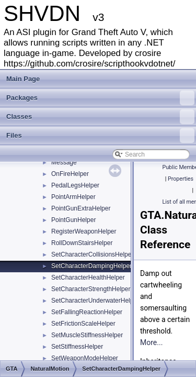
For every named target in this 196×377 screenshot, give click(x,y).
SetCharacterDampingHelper (91, 266)
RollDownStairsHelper (81, 243)
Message (64, 162)
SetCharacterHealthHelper (88, 277)
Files (100, 135)
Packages (100, 98)
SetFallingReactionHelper (86, 312)
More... (151, 342)
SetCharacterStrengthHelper (90, 289)
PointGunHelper (73, 220)
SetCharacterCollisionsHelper (92, 254)
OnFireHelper (70, 174)
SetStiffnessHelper (77, 346)
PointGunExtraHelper (80, 208)
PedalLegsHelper (75, 185)
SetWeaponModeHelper (84, 358)
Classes (100, 116)
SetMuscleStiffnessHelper (87, 335)
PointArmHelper (73, 197)
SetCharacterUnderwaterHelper (95, 300)
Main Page (23, 79)
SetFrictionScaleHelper (83, 323)
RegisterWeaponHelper (84, 231)
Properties (180, 178)
